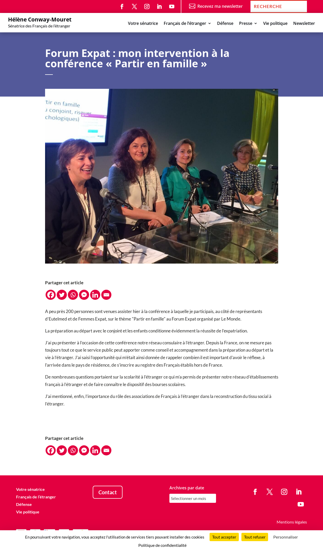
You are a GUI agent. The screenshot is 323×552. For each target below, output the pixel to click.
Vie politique (275, 23)
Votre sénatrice (143, 23)
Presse (245, 23)
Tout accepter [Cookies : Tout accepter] (224, 536)
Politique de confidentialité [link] (162, 545)
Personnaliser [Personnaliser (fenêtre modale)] (285, 536)
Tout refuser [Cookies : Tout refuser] (254, 536)
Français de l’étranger (185, 23)
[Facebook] (51, 295)
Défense (225, 23)
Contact (107, 492)
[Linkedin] (95, 295)
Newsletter (304, 23)
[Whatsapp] (73, 295)
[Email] (106, 295)
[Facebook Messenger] (84, 295)
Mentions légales (292, 521)
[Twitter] (62, 295)
